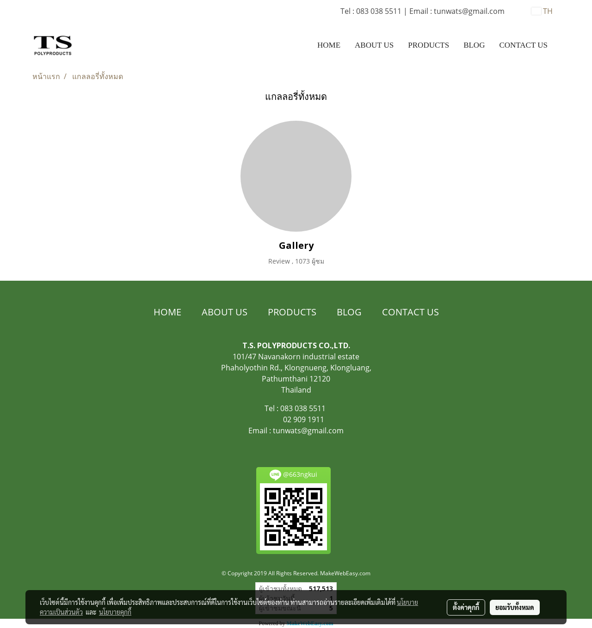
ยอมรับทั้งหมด (514, 607)
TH (542, 11)
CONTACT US (523, 45)
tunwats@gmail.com (308, 430)
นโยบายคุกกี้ (115, 612)
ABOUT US (374, 45)
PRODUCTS (428, 45)
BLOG (474, 45)
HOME (328, 45)
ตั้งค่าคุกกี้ (466, 607)
